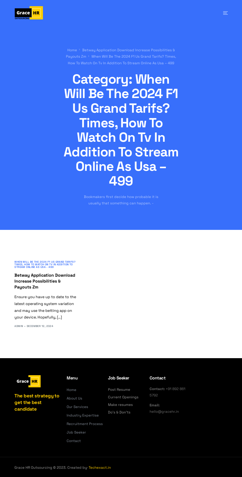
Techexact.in (100, 466)
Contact (74, 440)
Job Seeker (76, 431)
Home (71, 389)
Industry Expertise (83, 414)
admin (18, 325)
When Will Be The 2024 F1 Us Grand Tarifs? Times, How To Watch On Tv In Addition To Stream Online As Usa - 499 (44, 264)
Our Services (77, 406)
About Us (74, 397)
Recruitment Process (85, 423)
